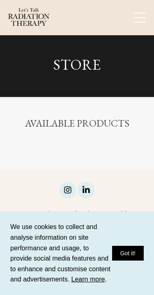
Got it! (128, 253)
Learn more (88, 279)
